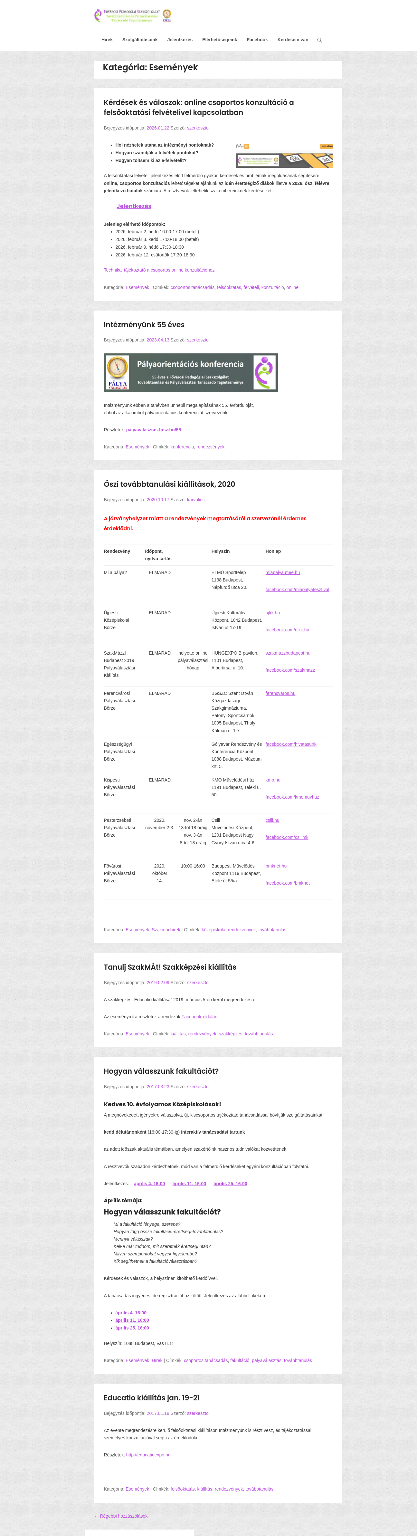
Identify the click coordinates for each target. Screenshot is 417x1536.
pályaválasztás (266, 1360)
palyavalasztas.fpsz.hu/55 (153, 429)
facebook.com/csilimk (287, 837)
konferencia (182, 446)
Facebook (257, 39)
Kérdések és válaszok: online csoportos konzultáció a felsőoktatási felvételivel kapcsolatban (199, 108)
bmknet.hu (276, 866)
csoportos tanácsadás (192, 287)
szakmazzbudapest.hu (288, 653)
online (293, 287)
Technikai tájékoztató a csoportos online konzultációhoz (159, 270)
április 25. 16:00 (230, 1183)
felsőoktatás (229, 287)
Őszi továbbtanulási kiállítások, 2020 (169, 484)
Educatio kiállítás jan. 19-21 (152, 1398)
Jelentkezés (180, 39)
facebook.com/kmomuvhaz (292, 797)
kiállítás (178, 1033)
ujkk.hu (273, 612)
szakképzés (230, 1033)
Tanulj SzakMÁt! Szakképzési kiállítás (170, 967)
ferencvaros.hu (281, 693)
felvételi (251, 287)
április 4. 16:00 (149, 1183)
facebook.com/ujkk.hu (287, 629)
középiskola (213, 929)
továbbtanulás (272, 929)
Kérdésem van (293, 39)
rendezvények (210, 446)
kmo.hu (273, 779)
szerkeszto (198, 127)
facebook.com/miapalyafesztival (297, 589)
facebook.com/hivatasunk (291, 744)
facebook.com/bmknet (288, 883)
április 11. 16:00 (189, 1183)
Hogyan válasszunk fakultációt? (161, 1071)
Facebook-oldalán (199, 1016)
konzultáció (272, 287)
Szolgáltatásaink (140, 39)
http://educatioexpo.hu (148, 1454)
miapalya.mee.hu (283, 572)
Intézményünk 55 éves (144, 325)
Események (137, 287)
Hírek (107, 39)
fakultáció (239, 1360)
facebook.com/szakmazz (290, 670)
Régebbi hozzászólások (121, 1516)
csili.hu (273, 820)
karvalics (195, 499)
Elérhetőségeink (219, 39)
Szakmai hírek (166, 929)
